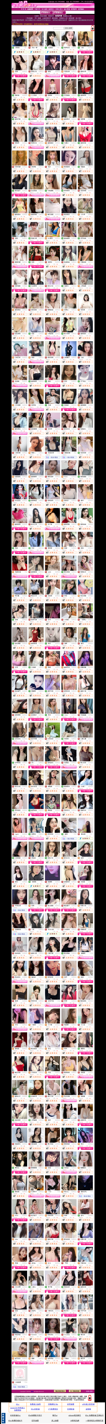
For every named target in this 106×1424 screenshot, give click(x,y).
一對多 (58, 453)
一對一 (25, 47)
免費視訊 (74, 47)
